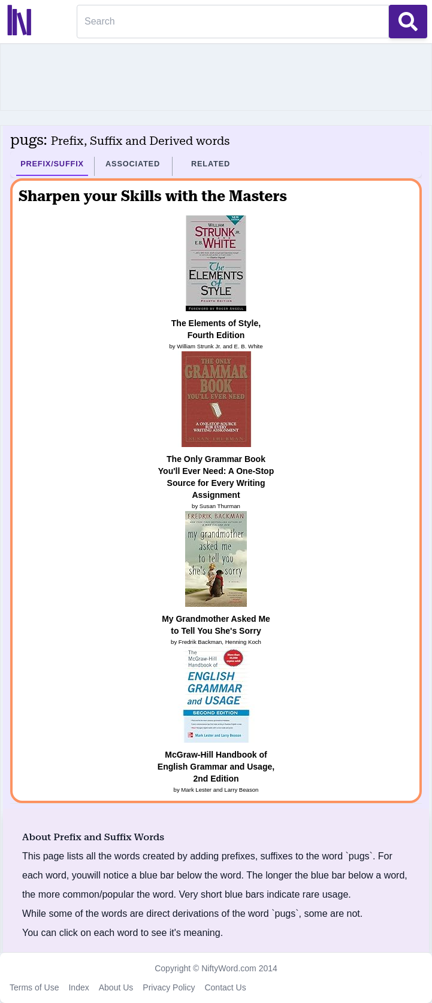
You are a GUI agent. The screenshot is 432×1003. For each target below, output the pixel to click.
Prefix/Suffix (52, 163)
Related (210, 163)
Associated (132, 163)
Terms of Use (34, 987)
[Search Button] (408, 21)
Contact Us (225, 987)
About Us (116, 987)
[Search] (233, 21)
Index (78, 987)
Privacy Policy (169, 987)
